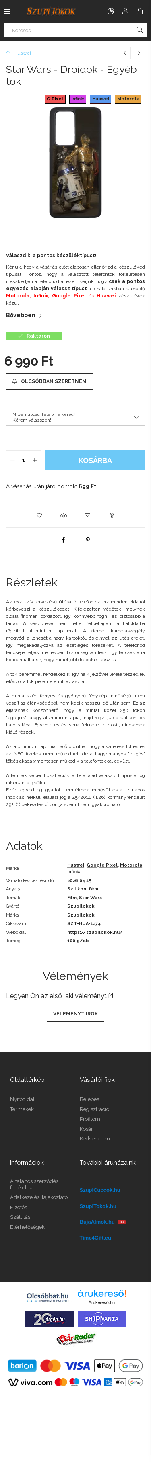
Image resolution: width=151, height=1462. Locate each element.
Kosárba (95, 460)
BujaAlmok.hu (103, 1222)
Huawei (100, 99)
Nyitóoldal (22, 1099)
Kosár (86, 1129)
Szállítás (20, 1217)
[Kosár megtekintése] (139, 11)
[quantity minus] (12, 460)
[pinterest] (88, 540)
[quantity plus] (35, 460)
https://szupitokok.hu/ (95, 932)
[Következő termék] (139, 53)
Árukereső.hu (102, 1302)
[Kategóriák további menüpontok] (7, 11)
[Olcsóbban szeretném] (49, 381)
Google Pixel (102, 865)
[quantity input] (24, 460)
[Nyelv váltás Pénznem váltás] (110, 11)
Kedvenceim (95, 1139)
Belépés (89, 1099)
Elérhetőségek (27, 1227)
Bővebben (20, 315)
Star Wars (90, 897)
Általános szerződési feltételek (35, 1184)
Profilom (90, 1119)
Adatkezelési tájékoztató (39, 1197)
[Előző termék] (125, 53)
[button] (39, 515)
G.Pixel (55, 99)
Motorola (128, 99)
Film (72, 897)
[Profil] (125, 11)
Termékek (22, 1109)
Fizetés (18, 1207)
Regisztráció (94, 1109)
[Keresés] (75, 30)
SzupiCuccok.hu (100, 1190)
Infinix (77, 99)
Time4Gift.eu (96, 1238)
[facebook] (64, 540)
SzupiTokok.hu (98, 1206)
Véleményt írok (75, 1014)
